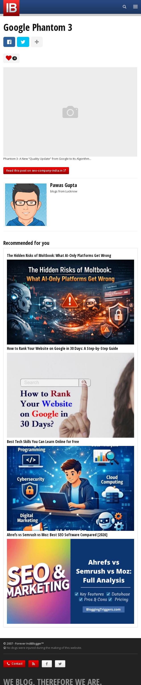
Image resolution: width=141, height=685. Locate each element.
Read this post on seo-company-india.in (36, 170)
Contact (14, 664)
